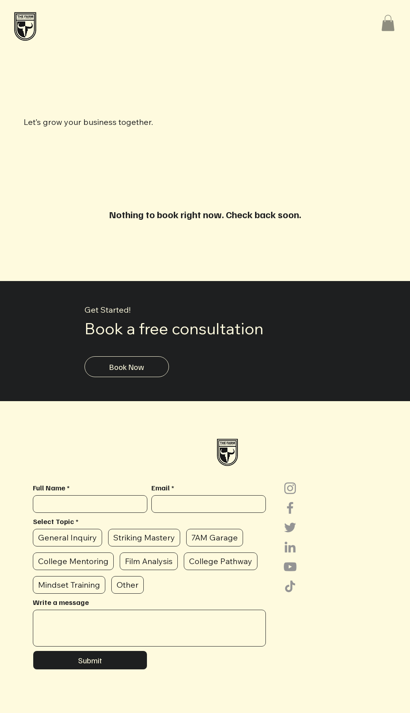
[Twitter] (290, 527)
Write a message (61, 602)
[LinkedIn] (290, 547)
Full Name (51, 487)
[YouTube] (290, 566)
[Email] (206, 504)
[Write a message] (149, 628)
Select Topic (55, 521)
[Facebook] (290, 508)
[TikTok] (290, 586)
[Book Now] (126, 366)
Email (162, 487)
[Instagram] (290, 488)
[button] (271, 26)
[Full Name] (87, 504)
